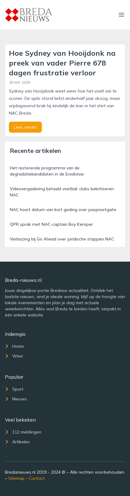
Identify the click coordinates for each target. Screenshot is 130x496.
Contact (37, 478)
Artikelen (17, 442)
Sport (14, 389)
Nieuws (16, 399)
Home (14, 346)
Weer (14, 356)
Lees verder (25, 127)
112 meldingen (23, 432)
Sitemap (16, 478)
